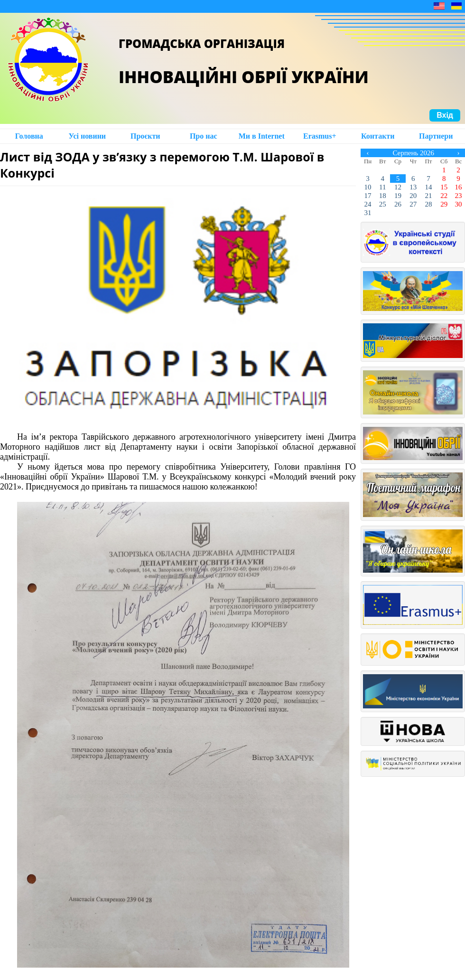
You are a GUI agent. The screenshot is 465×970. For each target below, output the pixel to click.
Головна (29, 136)
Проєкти (145, 136)
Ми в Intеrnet (262, 136)
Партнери (436, 136)
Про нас (203, 136)
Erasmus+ (319, 136)
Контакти (377, 136)
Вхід (445, 115)
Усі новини (87, 136)
